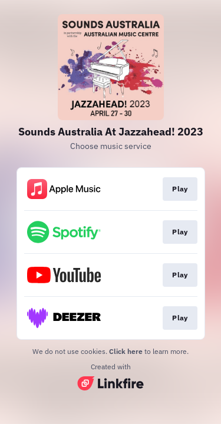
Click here (126, 351)
